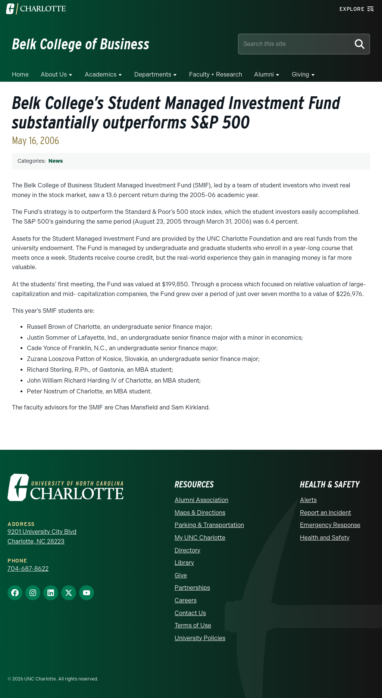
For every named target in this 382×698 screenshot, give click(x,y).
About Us (54, 74)
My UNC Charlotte (200, 537)
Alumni (264, 74)
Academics (100, 74)
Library (184, 562)
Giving (300, 74)
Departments (152, 74)
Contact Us (190, 613)
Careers (186, 600)
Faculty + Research (215, 74)
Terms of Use (193, 625)
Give (181, 575)
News (55, 161)
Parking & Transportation (209, 525)
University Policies (200, 638)
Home (20, 74)
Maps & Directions (200, 512)
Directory (187, 550)
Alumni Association (201, 500)
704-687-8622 (27, 568)
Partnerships (192, 587)
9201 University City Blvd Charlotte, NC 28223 (41, 536)
